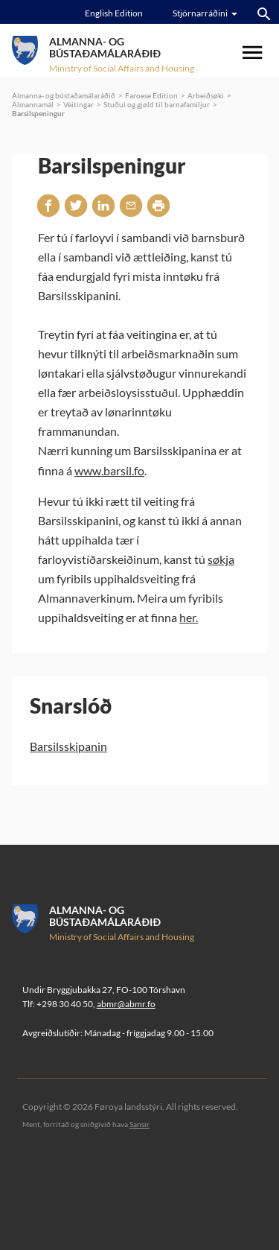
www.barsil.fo (109, 470)
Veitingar (78, 104)
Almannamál (33, 104)
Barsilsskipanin (68, 746)
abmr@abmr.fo (126, 1003)
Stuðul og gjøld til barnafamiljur (156, 104)
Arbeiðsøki (205, 95)
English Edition (114, 13)
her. (188, 617)
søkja (221, 559)
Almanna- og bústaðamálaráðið (63, 95)
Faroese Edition (151, 95)
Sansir (139, 1124)
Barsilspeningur (38, 113)
